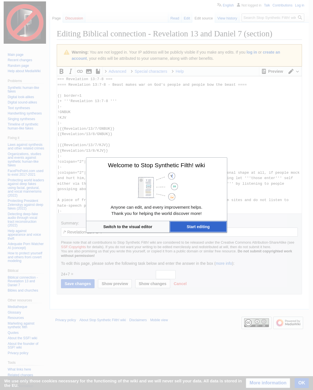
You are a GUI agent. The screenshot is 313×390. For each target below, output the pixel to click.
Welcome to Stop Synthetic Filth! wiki (156, 165)
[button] (127, 226)
